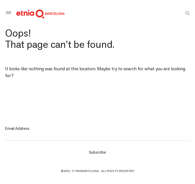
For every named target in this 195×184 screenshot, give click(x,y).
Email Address (17, 128)
